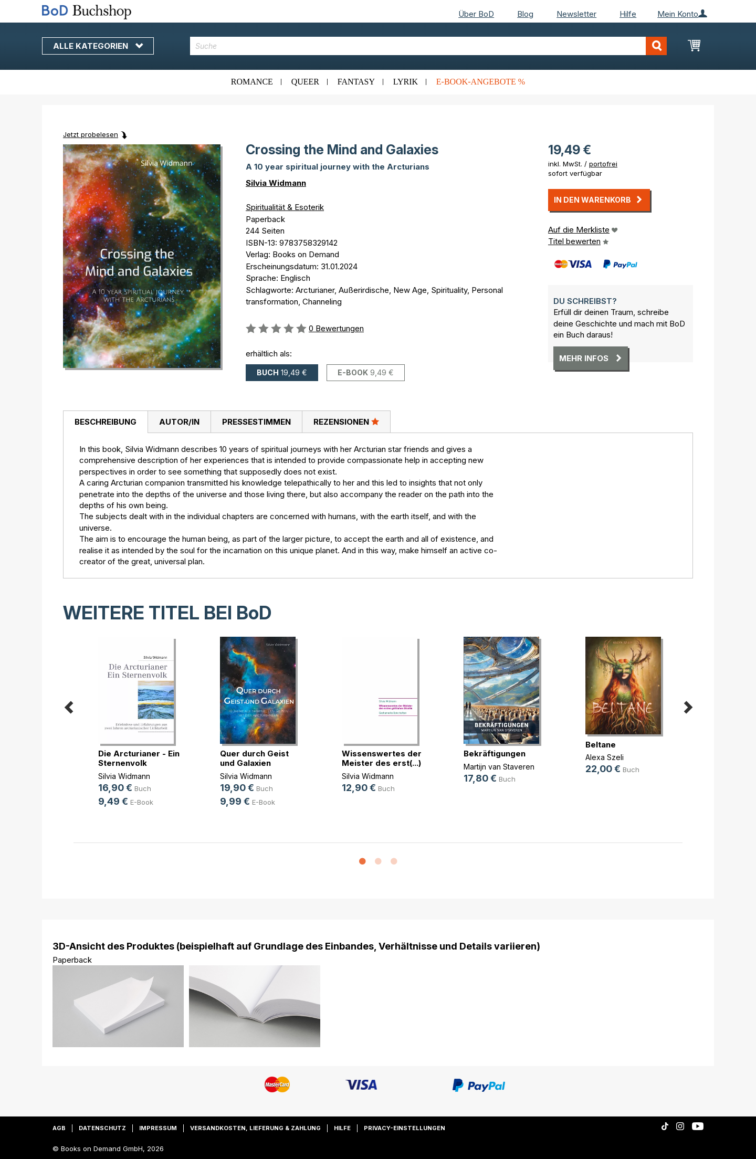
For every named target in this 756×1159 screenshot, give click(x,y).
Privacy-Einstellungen (404, 1128)
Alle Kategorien (98, 46)
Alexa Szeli (604, 757)
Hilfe (628, 14)
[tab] (105, 422)
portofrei (603, 164)
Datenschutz (102, 1128)
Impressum (158, 1128)
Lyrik (405, 81)
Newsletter (576, 14)
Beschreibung (105, 422)
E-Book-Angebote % (480, 81)
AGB (59, 1128)
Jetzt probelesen (90, 134)
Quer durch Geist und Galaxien (254, 758)
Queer (305, 81)
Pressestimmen (256, 422)
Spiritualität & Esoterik (285, 207)
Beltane (600, 745)
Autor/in (179, 422)
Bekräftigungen (495, 753)
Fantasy (356, 81)
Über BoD (476, 14)
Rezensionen (346, 421)
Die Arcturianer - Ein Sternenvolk (139, 758)
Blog (525, 14)
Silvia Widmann (276, 183)
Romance (252, 81)
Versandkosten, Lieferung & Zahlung (255, 1128)
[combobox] (428, 46)
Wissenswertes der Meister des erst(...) (382, 758)
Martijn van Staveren (499, 766)
